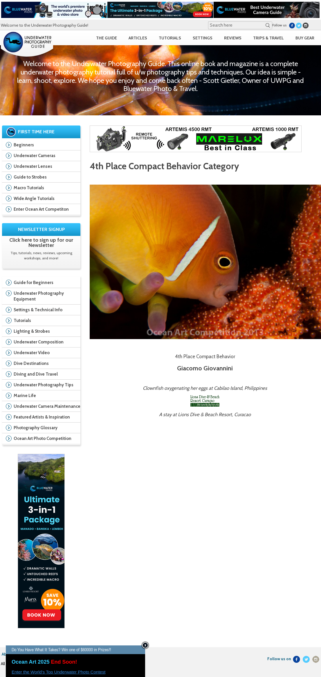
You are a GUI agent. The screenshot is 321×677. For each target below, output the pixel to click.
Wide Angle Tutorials (34, 198)
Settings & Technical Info (39, 310)
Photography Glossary (35, 427)
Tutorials (39, 321)
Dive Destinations (39, 364)
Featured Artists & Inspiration (39, 417)
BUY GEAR (304, 38)
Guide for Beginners (39, 283)
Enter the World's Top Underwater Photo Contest (58, 671)
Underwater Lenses (33, 166)
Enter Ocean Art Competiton (41, 209)
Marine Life (39, 396)
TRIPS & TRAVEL (268, 38)
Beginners (24, 145)
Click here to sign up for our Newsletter (41, 242)
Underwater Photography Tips (39, 385)
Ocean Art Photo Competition (39, 439)
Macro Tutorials (29, 187)
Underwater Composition (39, 342)
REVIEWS (232, 38)
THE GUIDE (106, 38)
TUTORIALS (170, 38)
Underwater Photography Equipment (39, 296)
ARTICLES (138, 38)
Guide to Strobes (30, 177)
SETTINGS (202, 38)
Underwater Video (39, 353)
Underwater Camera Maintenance (41, 407)
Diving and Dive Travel (39, 375)
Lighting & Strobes (39, 332)
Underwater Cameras (34, 155)
